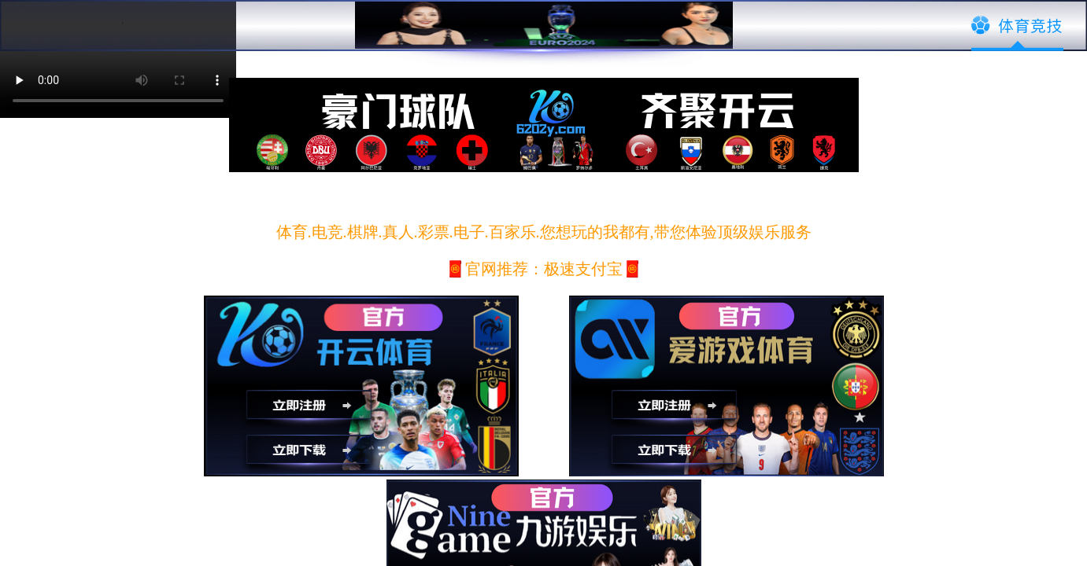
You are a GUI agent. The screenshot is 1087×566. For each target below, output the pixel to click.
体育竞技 (1017, 26)
